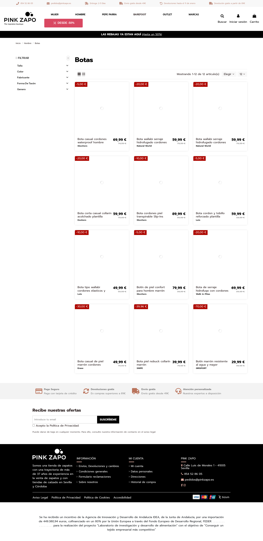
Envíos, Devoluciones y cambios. (99, 466)
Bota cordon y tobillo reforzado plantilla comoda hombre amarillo (212, 216)
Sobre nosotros (88, 482)
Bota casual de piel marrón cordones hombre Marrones (90, 364)
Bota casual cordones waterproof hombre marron (91, 142)
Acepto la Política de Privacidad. (57, 426)
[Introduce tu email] (65, 419)
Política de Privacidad (66, 497)
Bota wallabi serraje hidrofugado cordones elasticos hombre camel (212, 142)
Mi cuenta (137, 466)
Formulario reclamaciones (95, 477)
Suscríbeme (108, 420)
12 (242, 74)
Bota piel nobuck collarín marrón (153, 363)
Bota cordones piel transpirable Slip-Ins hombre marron (150, 216)
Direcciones (138, 477)
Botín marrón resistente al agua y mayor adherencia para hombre (212, 364)
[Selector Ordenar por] (229, 74)
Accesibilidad (122, 497)
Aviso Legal (40, 497)
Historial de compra (143, 482)
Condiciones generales (93, 471)
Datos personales (142, 471)
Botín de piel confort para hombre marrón (151, 289)
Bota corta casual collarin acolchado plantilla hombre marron (94, 216)
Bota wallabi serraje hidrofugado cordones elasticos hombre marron (153, 142)
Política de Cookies (97, 497)
